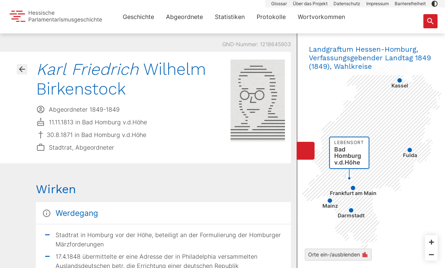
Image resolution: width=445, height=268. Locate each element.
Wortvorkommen (321, 16)
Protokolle (271, 16)
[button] (435, 4)
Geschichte (138, 16)
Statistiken (230, 16)
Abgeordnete (184, 16)
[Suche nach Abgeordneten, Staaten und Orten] (430, 21)
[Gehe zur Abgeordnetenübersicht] (22, 69)
